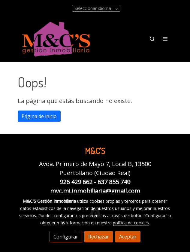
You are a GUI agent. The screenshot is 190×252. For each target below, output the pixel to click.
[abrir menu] (165, 38)
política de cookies (131, 223)
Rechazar (98, 236)
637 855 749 (114, 182)
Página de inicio (39, 116)
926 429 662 (76, 182)
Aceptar (128, 236)
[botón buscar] (152, 38)
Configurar (65, 236)
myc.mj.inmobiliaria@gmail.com (95, 191)
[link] (56, 38)
